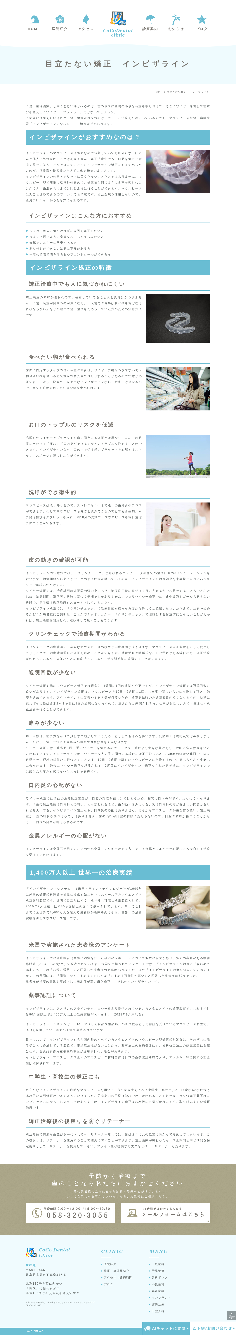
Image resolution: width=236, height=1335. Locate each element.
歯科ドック (160, 1277)
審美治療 (158, 1304)
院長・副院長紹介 (116, 1270)
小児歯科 (158, 1284)
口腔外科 (158, 1311)
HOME (29, 1331)
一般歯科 (158, 1264)
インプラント (161, 1297)
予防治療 (158, 1270)
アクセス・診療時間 (118, 1277)
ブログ (108, 1284)
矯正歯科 (158, 1291)
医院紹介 (110, 1264)
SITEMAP (38, 1331)
